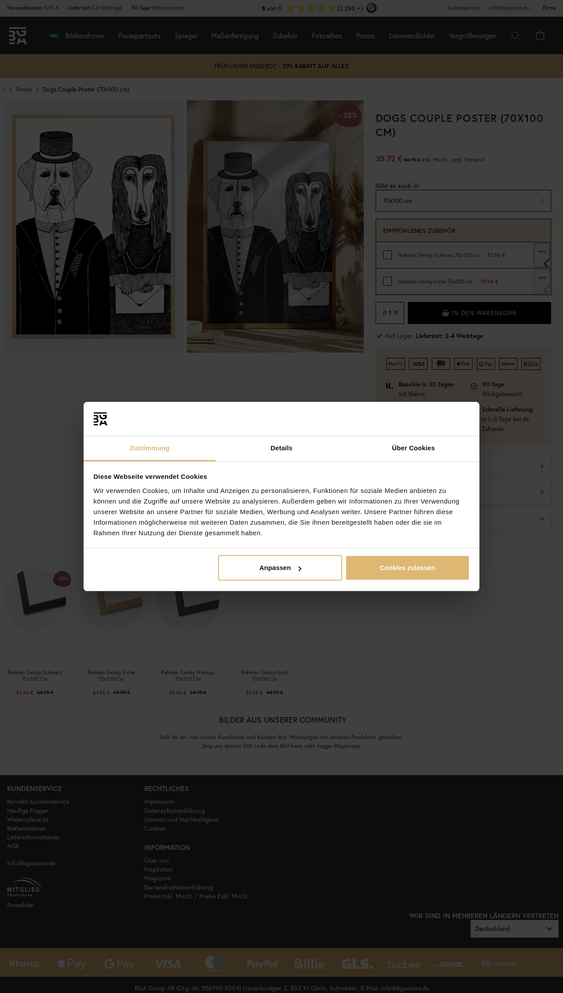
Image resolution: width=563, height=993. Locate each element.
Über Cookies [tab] (413, 448)
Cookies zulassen (407, 567)
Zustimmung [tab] (150, 448)
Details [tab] (281, 448)
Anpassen (281, 567)
